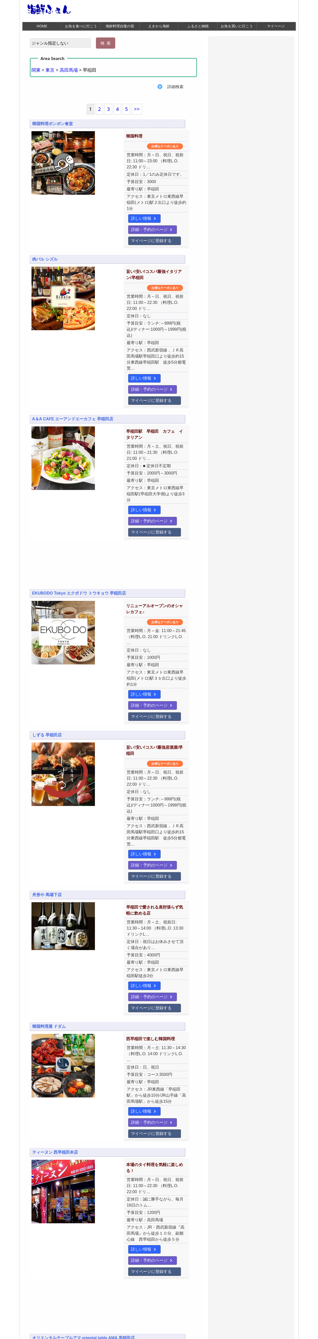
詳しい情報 (98, 207)
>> (137, 109)
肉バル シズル (45, 238)
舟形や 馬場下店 (47, 738)
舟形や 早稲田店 (47, 1205)
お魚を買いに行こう (237, 26)
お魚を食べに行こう (81, 26)
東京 (50, 70)
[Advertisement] (113, 478)
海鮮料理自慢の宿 (120, 26)
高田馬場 (69, 70)
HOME (42, 26)
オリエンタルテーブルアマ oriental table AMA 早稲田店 (83, 1091)
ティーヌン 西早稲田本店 (55, 939)
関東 (36, 70)
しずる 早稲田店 (47, 618)
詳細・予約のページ (141, 207)
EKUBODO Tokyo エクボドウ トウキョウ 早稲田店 (79, 504)
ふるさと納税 (198, 26)
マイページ (276, 26)
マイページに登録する (108, 218)
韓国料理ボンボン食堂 (52, 124)
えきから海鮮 (159, 26)
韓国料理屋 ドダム (49, 835)
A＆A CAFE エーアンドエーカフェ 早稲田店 (72, 358)
